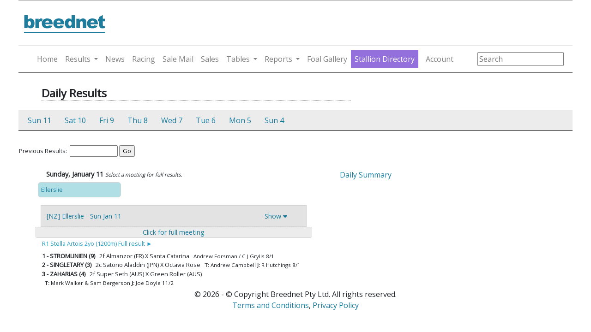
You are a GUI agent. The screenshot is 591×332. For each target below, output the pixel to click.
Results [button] (77, 59)
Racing (143, 59)
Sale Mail (178, 59)
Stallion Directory (385, 59)
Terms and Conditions (270, 305)
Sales (210, 59)
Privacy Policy (336, 305)
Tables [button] (238, 59)
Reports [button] (278, 59)
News (115, 59)
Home (47, 59)
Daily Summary (366, 175)
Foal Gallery (327, 59)
